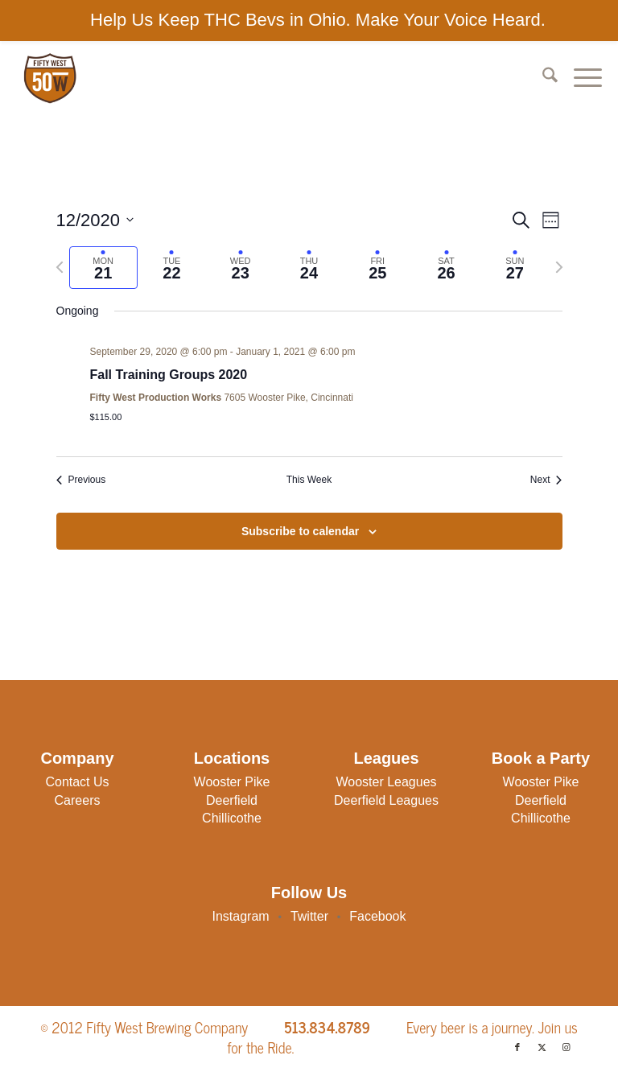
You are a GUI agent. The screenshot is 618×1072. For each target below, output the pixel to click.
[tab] (103, 267)
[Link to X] (541, 1047)
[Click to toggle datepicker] (95, 220)
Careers (78, 800)
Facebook (377, 916)
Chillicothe (232, 818)
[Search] (542, 78)
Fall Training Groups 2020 (169, 374)
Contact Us (77, 782)
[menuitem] (542, 78)
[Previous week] (59, 267)
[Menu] (580, 78)
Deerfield (232, 800)
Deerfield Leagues (386, 800)
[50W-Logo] (49, 78)
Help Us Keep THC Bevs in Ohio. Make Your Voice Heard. (318, 20)
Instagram (241, 916)
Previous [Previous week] (81, 479)
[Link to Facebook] (517, 1047)
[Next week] (559, 267)
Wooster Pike (232, 782)
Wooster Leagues (386, 782)
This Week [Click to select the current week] (309, 479)
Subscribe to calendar (300, 531)
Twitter (309, 916)
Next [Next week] (546, 479)
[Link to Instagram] (566, 1047)
